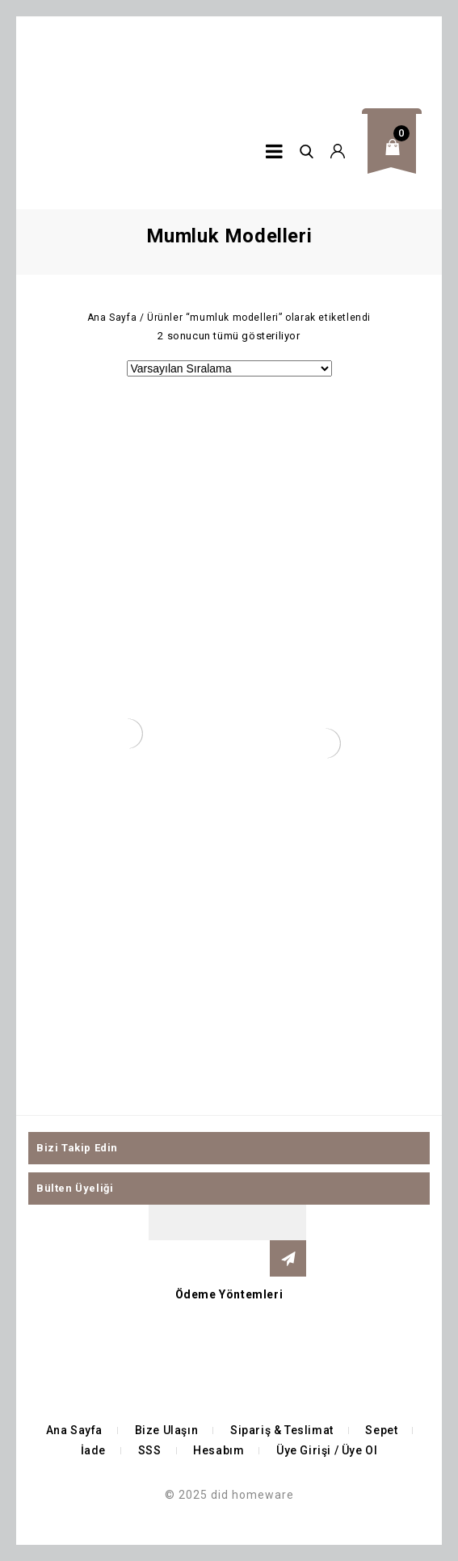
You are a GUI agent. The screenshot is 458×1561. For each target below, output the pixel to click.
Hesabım (218, 1450)
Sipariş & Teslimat (282, 1430)
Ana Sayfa (112, 317)
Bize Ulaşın (167, 1430)
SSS (150, 1450)
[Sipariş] (229, 368)
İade (93, 1450)
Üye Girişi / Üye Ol (326, 1450)
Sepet (381, 1430)
